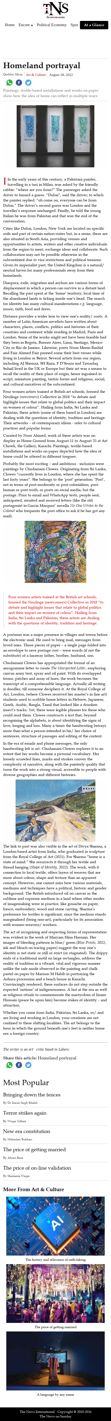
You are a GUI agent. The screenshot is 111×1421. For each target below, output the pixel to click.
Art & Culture (36, 75)
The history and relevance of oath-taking (55, 1260)
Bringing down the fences (31, 1095)
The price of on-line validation (37, 1168)
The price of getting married (34, 1150)
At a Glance (94, 25)
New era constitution (26, 1131)
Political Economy (52, 25)
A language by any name (55, 1395)
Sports (76, 25)
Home (9, 25)
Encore (24, 25)
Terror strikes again (24, 1113)
